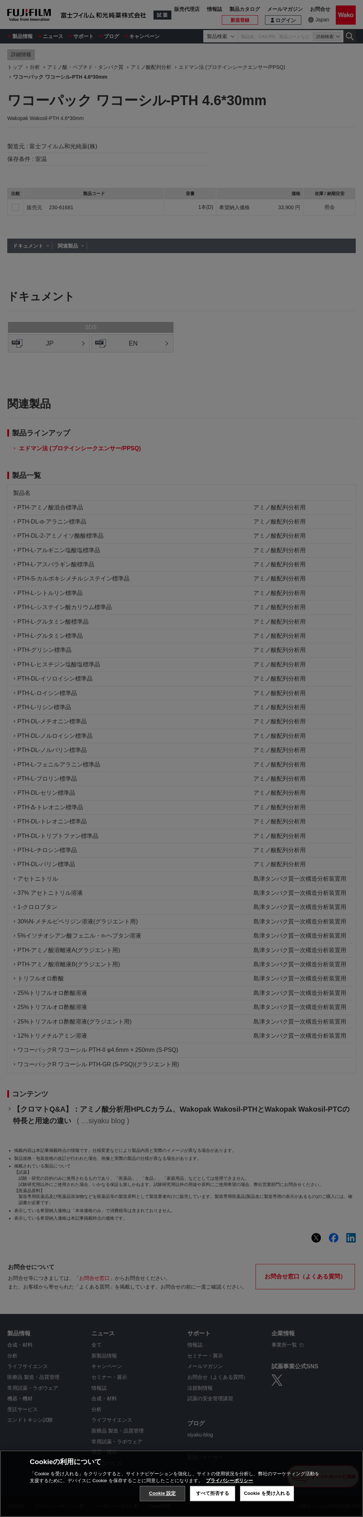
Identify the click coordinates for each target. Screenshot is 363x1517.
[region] (181, 1483)
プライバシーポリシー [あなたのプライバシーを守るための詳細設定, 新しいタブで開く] (229, 1480)
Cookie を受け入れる (267, 1493)
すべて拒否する (212, 1493)
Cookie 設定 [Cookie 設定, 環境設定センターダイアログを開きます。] (162, 1493)
